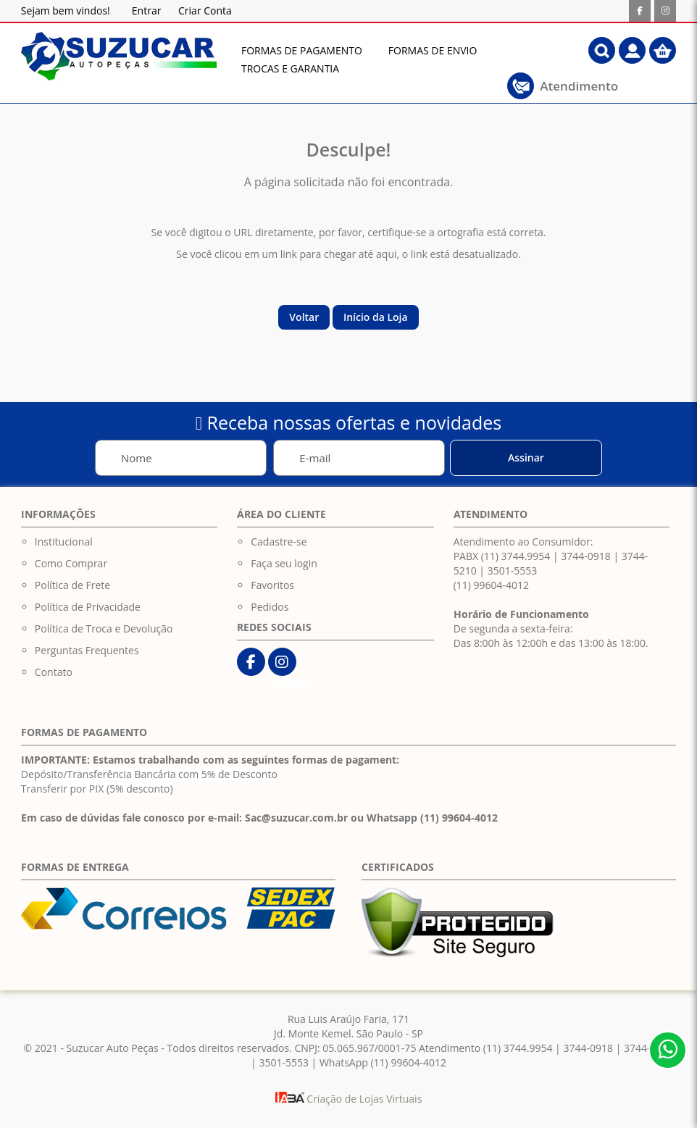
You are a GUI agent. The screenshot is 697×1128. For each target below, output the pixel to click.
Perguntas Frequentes (87, 650)
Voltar (304, 317)
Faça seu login (284, 563)
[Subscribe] (526, 458)
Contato (53, 672)
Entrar (147, 10)
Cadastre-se (278, 541)
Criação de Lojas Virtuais (348, 1099)
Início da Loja (375, 317)
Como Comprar (71, 563)
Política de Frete (72, 585)
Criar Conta (205, 10)
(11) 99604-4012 (491, 585)
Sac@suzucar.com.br (296, 817)
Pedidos (269, 607)
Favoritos (272, 585)
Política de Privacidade (88, 607)
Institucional (64, 541)
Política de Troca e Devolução (104, 628)
